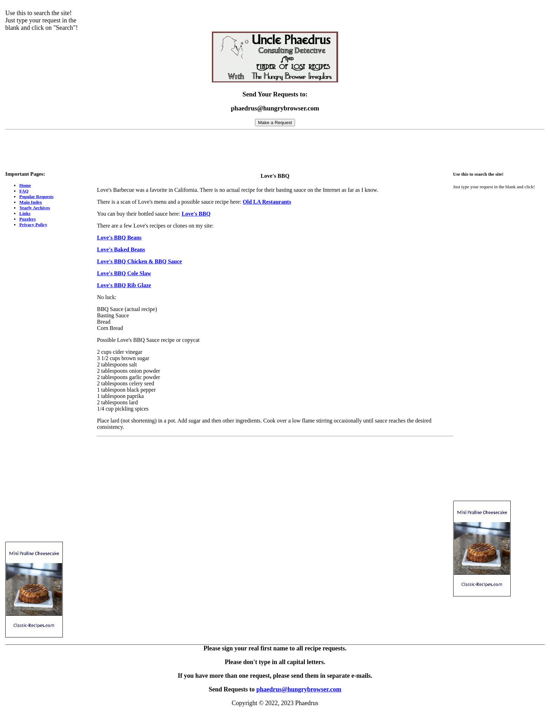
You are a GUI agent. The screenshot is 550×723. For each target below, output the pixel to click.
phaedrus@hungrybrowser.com (298, 689)
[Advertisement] (275, 148)
